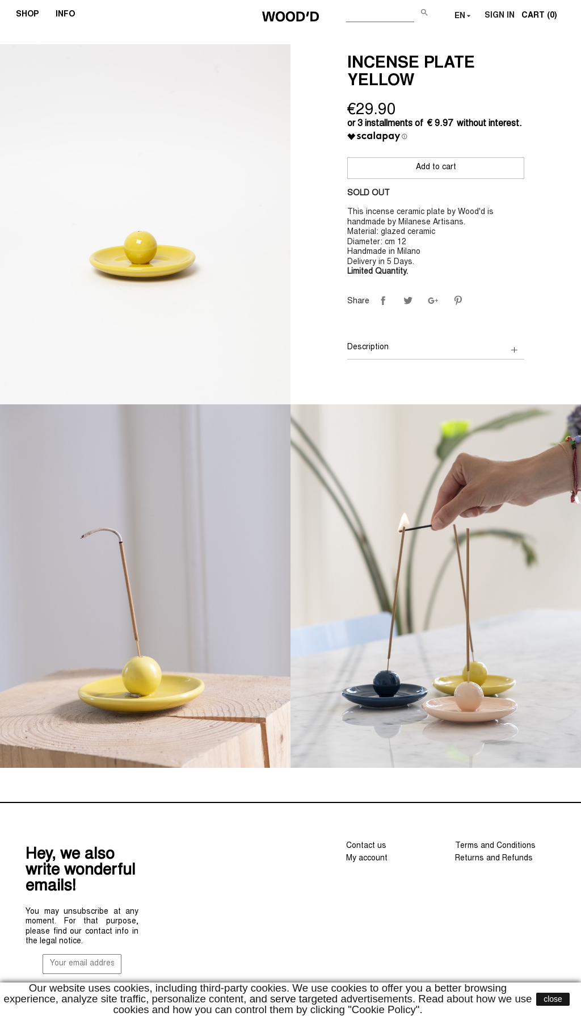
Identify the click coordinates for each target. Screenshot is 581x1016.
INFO (69, 16)
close (553, 999)
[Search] (380, 14)
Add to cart (436, 168)
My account (367, 859)
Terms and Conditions (495, 846)
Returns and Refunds (494, 859)
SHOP (31, 16)
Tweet (408, 300)
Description (368, 348)
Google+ (433, 300)
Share (383, 300)
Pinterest (458, 300)
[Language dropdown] (463, 16)
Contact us (366, 846)
